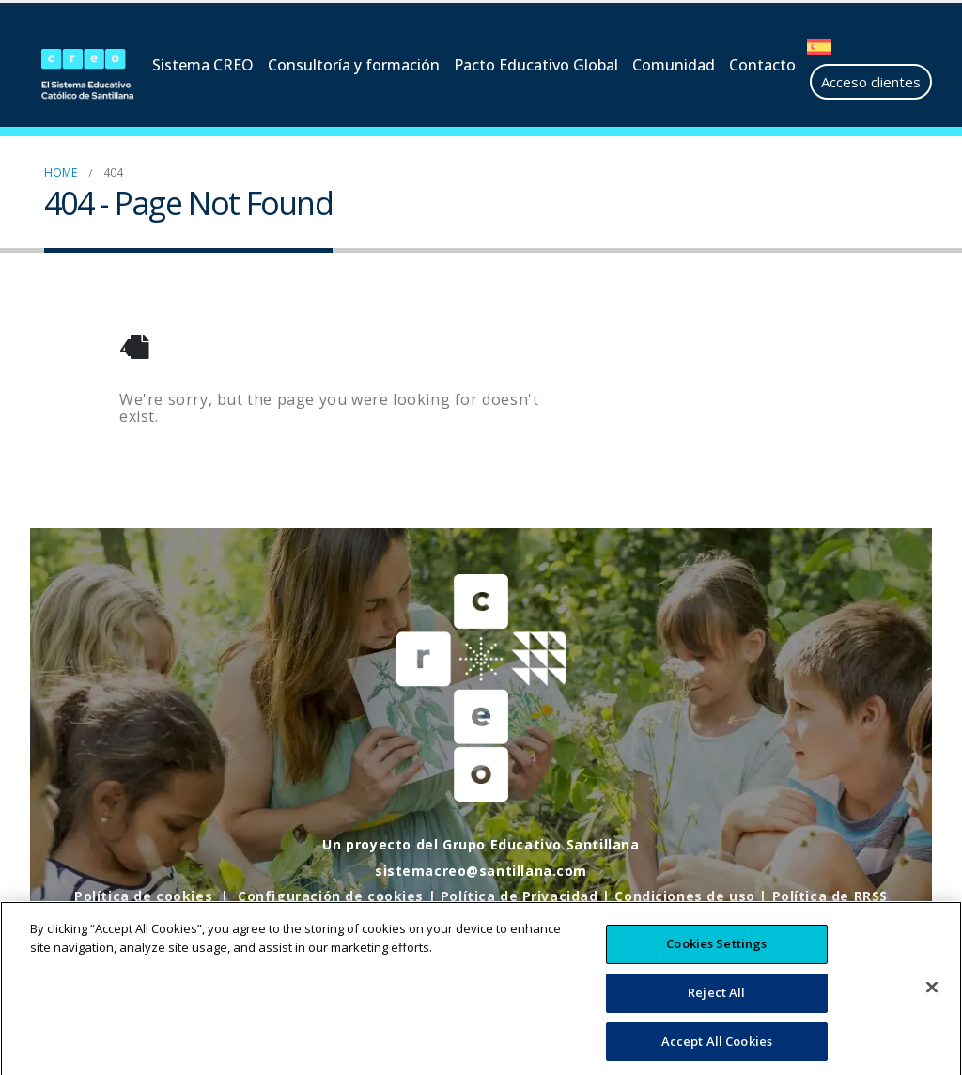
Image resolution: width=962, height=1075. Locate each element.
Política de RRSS (830, 896)
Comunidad (673, 65)
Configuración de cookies (330, 896)
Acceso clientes (871, 81)
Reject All (716, 1010)
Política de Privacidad (519, 896)
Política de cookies (142, 896)
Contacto (762, 65)
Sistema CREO (203, 65)
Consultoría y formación (354, 65)
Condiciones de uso (685, 896)
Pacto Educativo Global (536, 65)
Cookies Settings (716, 962)
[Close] (932, 1006)
